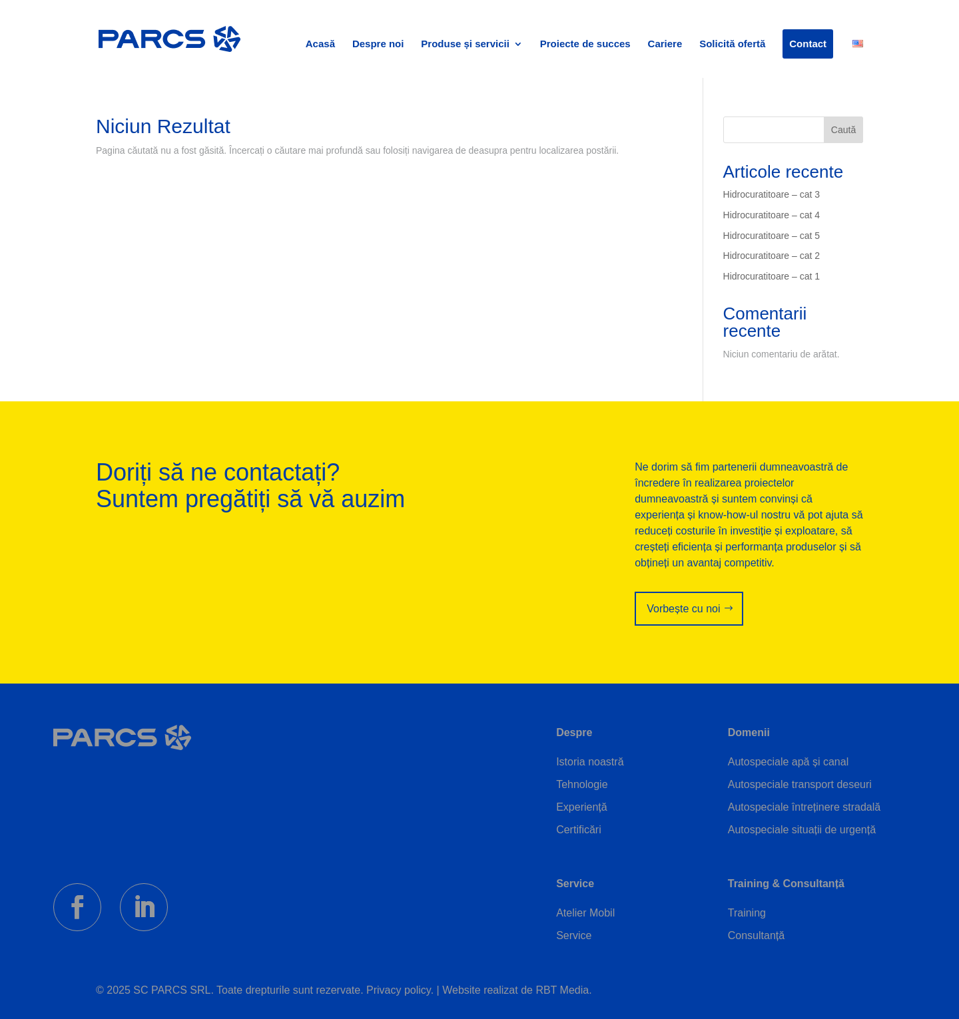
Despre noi (378, 44)
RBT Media (562, 990)
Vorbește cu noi (683, 608)
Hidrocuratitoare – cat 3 (771, 194)
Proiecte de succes (585, 44)
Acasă (320, 44)
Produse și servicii (465, 44)
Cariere (665, 44)
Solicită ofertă (732, 44)
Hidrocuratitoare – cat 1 (771, 276)
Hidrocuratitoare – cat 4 (771, 215)
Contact (807, 44)
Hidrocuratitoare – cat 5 (771, 235)
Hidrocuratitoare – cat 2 (771, 255)
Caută (843, 129)
